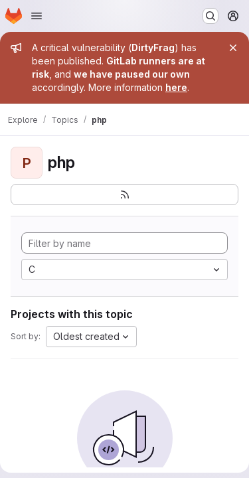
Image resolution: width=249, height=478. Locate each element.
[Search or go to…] (210, 16)
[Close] (233, 48)
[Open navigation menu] (36, 16)
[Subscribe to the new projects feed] (124, 194)
